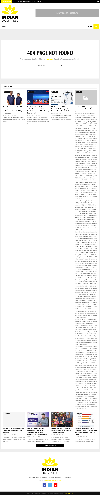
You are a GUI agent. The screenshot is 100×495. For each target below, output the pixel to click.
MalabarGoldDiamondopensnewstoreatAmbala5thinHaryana (85, 108)
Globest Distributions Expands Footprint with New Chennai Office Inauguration (61, 430)
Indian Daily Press (69, 493)
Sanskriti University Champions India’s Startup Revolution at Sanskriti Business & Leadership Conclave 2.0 (38, 110)
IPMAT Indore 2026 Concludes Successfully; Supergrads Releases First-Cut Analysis (61, 109)
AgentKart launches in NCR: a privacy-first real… (29, 1)
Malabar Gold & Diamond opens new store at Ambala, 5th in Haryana (14, 430)
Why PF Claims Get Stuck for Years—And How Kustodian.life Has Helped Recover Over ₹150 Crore (86, 431)
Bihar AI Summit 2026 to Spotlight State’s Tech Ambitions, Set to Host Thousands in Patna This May (37, 431)
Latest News (7, 86)
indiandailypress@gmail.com (53, 480)
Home (4, 26)
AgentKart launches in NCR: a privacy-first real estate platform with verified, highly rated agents (13, 110)
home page (49, 59)
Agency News (7, 91)
